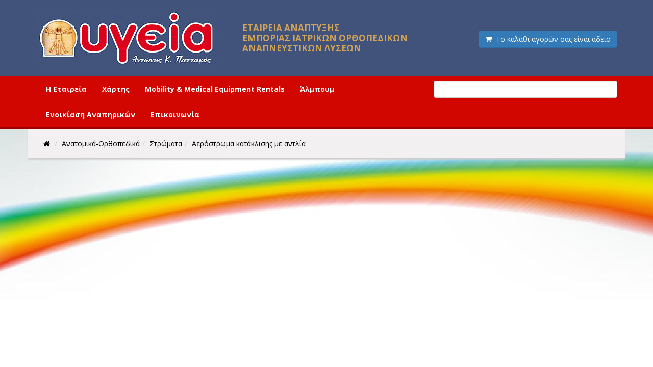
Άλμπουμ (317, 89)
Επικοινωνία (174, 114)
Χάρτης (116, 89)
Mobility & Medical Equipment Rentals (215, 89)
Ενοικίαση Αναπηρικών (90, 114)
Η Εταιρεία (66, 89)
